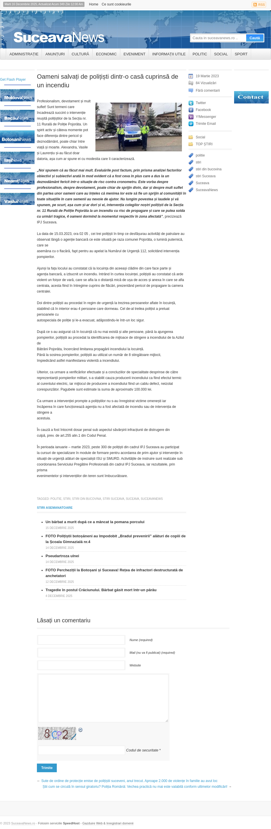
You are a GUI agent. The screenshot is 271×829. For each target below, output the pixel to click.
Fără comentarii (208, 90)
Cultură (80, 54)
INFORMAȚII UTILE (169, 54)
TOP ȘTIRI (204, 144)
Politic (200, 54)
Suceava (132, 498)
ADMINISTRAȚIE (24, 54)
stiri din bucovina (86, 498)
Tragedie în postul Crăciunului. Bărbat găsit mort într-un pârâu (101, 590)
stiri (67, 498)
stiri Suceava (113, 498)
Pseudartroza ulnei (62, 556)
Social (221, 54)
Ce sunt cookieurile (116, 4)
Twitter (201, 103)
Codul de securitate (142, 750)
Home (93, 4)
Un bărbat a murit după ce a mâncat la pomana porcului (95, 522)
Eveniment (135, 54)
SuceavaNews (152, 498)
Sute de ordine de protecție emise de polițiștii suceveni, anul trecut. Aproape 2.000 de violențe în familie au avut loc (129, 781)
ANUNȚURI (55, 54)
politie (55, 498)
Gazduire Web (92, 823)
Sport (241, 54)
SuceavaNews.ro (23, 823)
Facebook (203, 110)
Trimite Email (206, 124)
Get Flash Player (13, 80)
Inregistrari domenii (119, 823)
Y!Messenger (206, 117)
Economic (106, 54)
